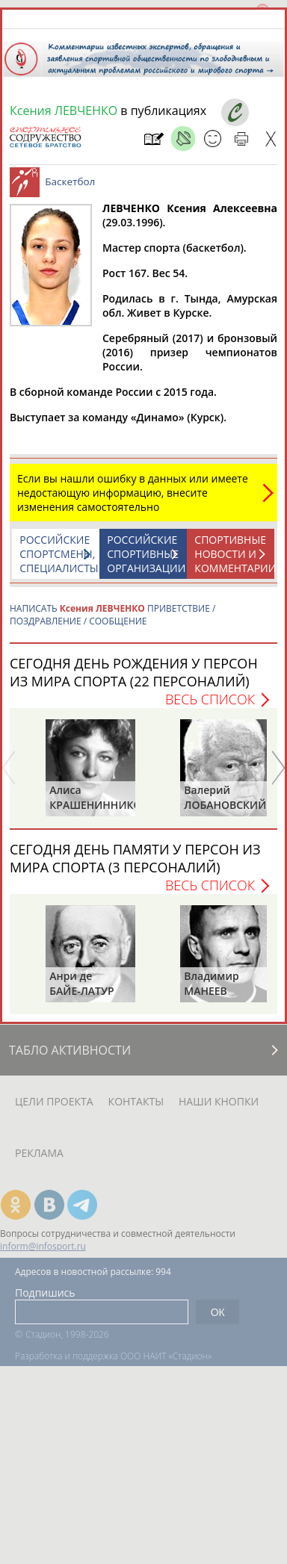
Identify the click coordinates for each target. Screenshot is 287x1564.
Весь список (210, 699)
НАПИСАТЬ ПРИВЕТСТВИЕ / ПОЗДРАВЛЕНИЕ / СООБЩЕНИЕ (112, 614)
